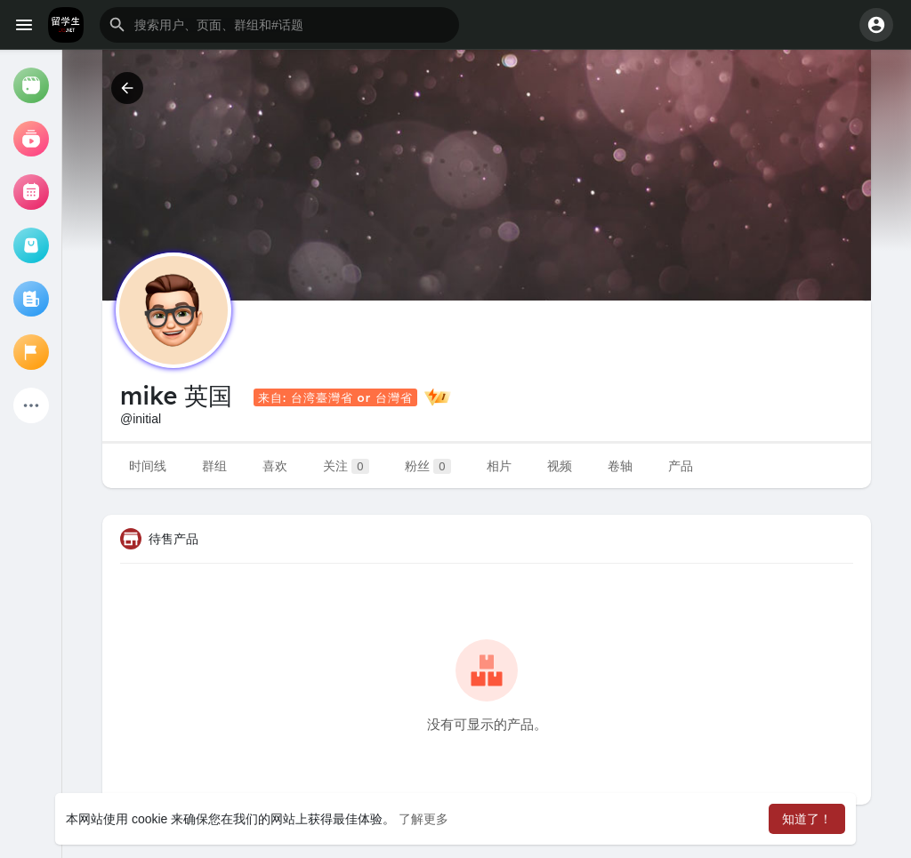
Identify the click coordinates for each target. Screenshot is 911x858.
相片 (499, 466)
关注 (346, 466)
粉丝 (428, 466)
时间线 (147, 466)
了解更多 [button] (423, 819)
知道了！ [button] (807, 819)
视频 (559, 466)
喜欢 (274, 466)
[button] (279, 25)
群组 (214, 466)
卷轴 (620, 466)
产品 (680, 466)
